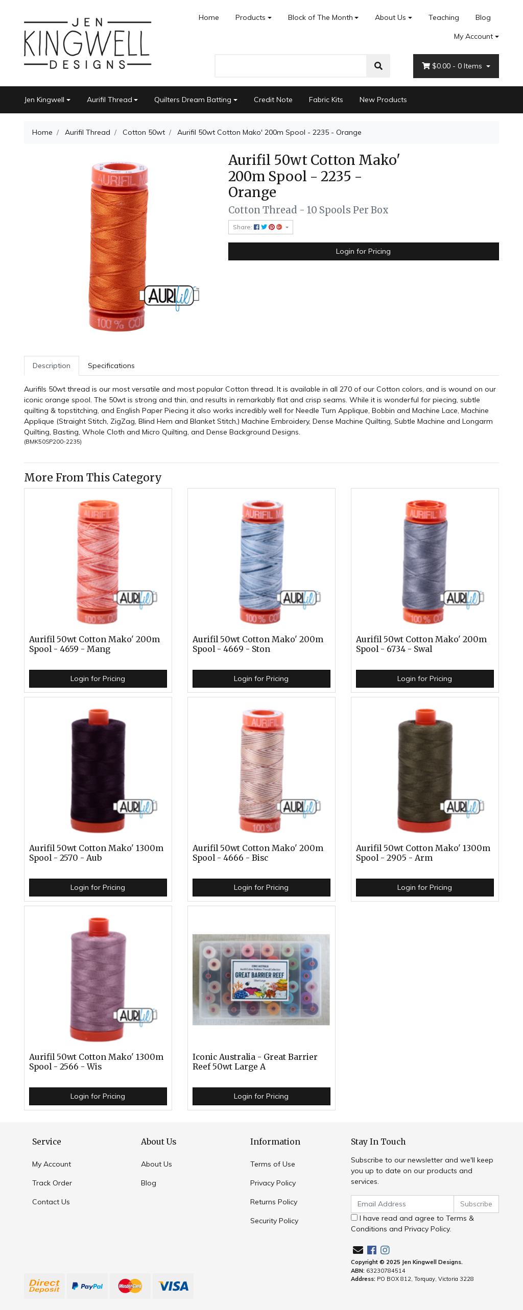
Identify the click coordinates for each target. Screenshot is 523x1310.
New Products (383, 99)
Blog (483, 17)
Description (51, 365)
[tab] (51, 366)
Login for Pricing (363, 251)
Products (250, 17)
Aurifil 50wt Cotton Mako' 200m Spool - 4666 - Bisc (258, 853)
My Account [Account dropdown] (473, 36)
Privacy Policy (273, 1182)
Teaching (444, 17)
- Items (453, 66)
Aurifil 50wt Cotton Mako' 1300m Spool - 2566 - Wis (96, 1062)
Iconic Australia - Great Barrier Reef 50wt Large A (255, 1062)
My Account (51, 1164)
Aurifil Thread (109, 99)
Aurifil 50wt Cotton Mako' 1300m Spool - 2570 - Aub (96, 853)
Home (209, 17)
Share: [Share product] (258, 227)
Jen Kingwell (44, 99)
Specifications (111, 365)
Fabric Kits (326, 99)
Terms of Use (272, 1164)
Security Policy (274, 1220)
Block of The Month (320, 17)
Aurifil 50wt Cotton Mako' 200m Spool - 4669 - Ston (258, 644)
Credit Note (273, 99)
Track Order (52, 1182)
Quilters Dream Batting (192, 99)
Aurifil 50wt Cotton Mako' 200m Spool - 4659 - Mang (94, 644)
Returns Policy (273, 1201)
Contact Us (51, 1201)
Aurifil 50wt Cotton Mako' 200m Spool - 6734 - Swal (421, 644)
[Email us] (358, 1250)
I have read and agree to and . (412, 1223)
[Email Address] (402, 1204)
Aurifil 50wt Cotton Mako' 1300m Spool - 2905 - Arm (423, 853)
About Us (390, 17)
